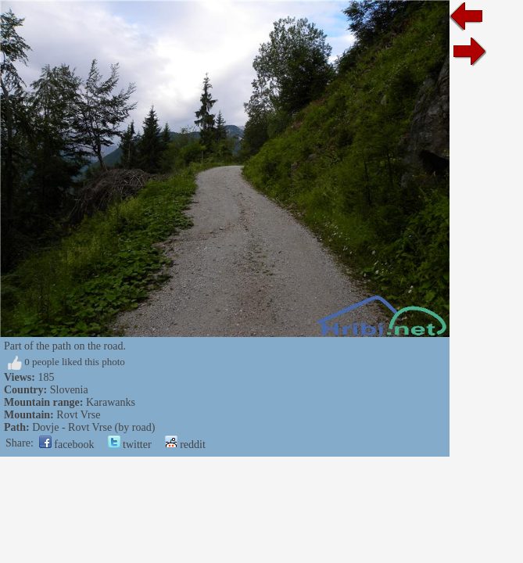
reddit (185, 444)
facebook (67, 444)
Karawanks (110, 402)
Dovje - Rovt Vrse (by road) (93, 427)
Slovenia (69, 390)
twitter (130, 444)
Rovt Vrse (78, 415)
